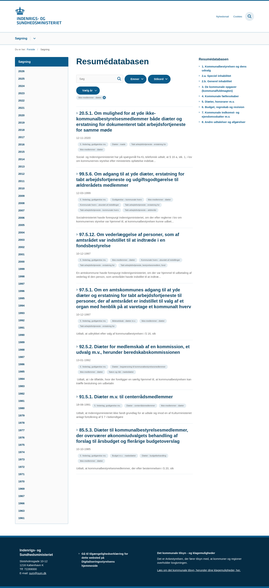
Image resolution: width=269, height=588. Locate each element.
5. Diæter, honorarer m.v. (218, 101)
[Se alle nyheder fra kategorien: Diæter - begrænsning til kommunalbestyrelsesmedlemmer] (139, 366)
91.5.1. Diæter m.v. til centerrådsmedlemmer (126, 396)
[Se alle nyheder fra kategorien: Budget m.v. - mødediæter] (124, 455)
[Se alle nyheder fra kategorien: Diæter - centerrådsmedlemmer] (141, 405)
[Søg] (99, 79)
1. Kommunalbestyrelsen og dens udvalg (224, 68)
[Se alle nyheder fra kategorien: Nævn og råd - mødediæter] (122, 371)
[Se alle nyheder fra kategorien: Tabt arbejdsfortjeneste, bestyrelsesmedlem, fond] (143, 265)
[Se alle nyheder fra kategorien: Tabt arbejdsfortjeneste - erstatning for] (149, 144)
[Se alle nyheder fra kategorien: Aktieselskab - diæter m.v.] (124, 320)
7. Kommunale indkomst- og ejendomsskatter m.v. (220, 114)
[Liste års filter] (88, 91)
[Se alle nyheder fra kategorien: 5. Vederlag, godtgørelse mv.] (93, 144)
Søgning (21, 38)
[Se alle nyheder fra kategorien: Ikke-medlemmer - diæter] (92, 149)
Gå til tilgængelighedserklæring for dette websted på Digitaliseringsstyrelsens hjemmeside (105, 559)
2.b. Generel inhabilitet (217, 81)
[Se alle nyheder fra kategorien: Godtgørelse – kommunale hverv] (127, 199)
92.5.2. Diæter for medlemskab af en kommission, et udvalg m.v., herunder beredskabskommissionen (133, 349)
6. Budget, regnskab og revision (223, 107)
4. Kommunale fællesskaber (220, 96)
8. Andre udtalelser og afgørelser (223, 122)
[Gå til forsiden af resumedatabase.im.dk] (38, 16)
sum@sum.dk (37, 573)
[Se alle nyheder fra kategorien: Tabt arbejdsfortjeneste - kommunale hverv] (100, 209)
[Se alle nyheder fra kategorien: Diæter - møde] (119, 144)
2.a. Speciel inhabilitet (216, 75)
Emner (135, 79)
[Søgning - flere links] (34, 38)
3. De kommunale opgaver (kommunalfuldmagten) (219, 88)
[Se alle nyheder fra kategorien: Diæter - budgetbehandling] (154, 455)
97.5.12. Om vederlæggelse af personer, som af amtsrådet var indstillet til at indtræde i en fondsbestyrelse (127, 240)
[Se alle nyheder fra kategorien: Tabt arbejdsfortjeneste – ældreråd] (141, 209)
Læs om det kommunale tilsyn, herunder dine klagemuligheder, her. (199, 570)
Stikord (159, 79)
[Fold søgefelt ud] (249, 16)
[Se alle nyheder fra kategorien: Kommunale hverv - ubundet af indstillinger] (100, 204)
